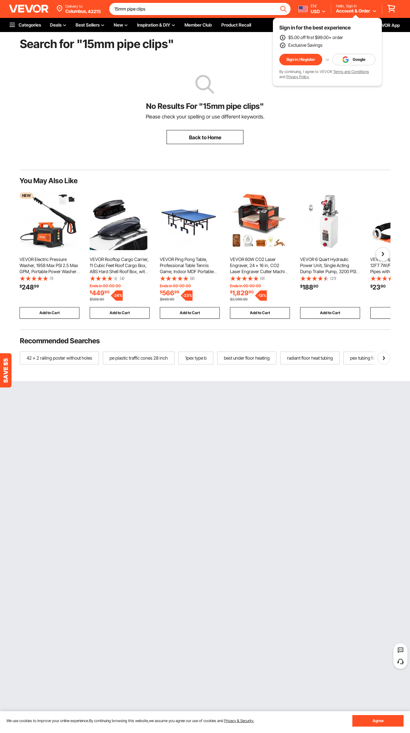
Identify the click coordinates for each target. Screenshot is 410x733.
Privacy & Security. (239, 720)
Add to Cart (49, 312)
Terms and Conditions (351, 71)
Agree (378, 720)
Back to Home (205, 137)
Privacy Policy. (297, 76)
